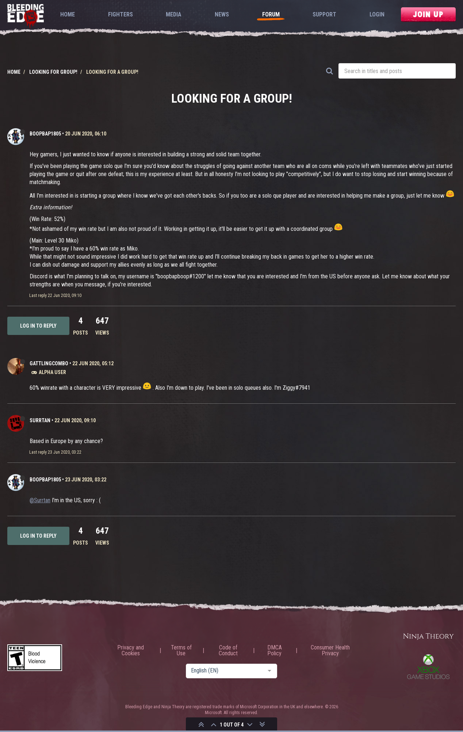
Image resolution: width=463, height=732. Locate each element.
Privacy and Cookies (130, 650)
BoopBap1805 (45, 134)
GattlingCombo (49, 363)
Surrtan (40, 420)
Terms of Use (181, 650)
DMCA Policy (274, 650)
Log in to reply (38, 326)
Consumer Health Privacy (330, 650)
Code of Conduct (228, 650)
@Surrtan (40, 500)
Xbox (428, 666)
